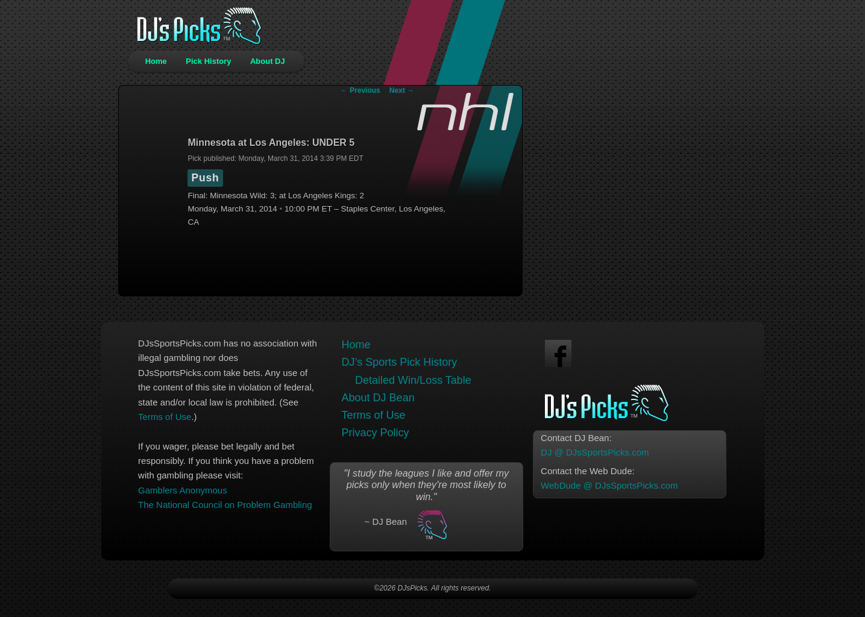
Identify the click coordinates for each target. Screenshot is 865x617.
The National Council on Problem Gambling (225, 505)
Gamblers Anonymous (182, 490)
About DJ (267, 61)
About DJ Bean (378, 398)
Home (156, 61)
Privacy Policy (375, 433)
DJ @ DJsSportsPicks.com (595, 452)
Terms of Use (164, 417)
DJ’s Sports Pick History (400, 362)
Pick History (208, 61)
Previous (360, 90)
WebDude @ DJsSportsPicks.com (609, 485)
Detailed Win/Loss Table (413, 380)
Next (401, 90)
